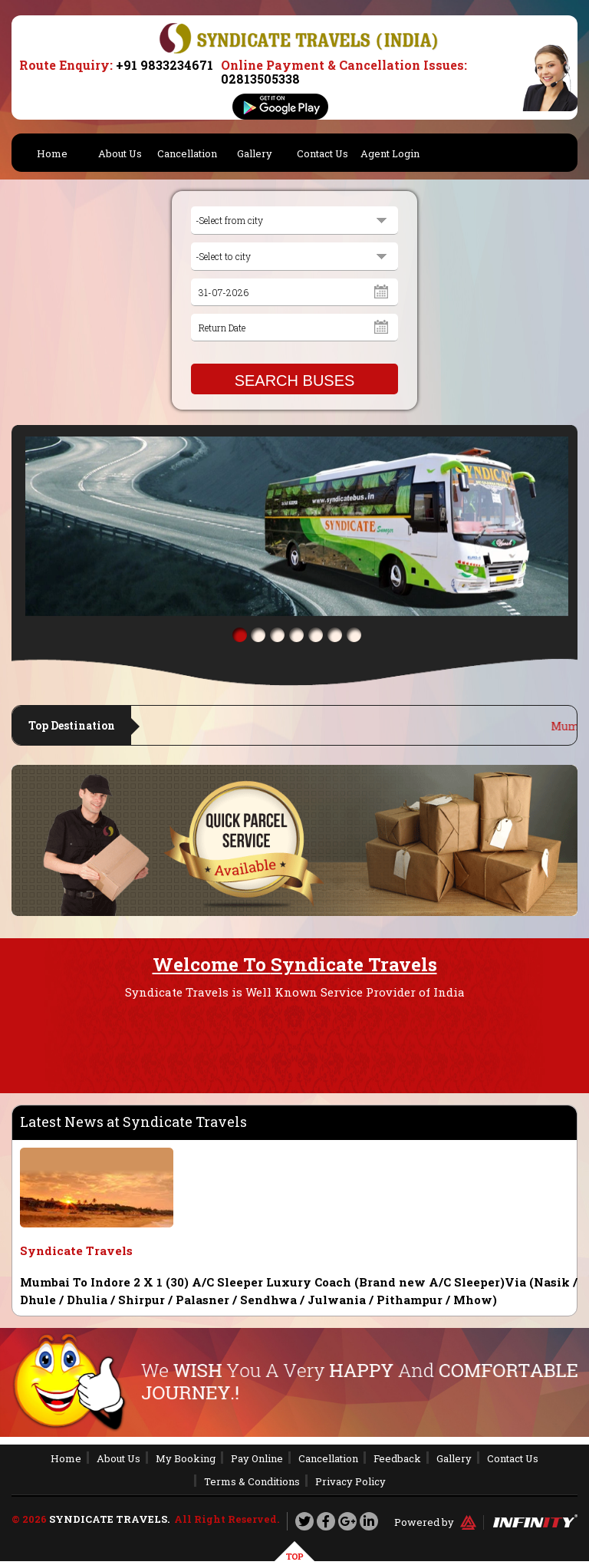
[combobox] (294, 220)
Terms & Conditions (252, 1481)
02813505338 (260, 79)
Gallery (254, 153)
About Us (120, 153)
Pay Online (257, 1458)
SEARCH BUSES (295, 380)
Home (52, 153)
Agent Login (390, 153)
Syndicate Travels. (109, 1519)
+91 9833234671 (164, 65)
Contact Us (322, 153)
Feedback (397, 1458)
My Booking (186, 1458)
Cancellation (187, 153)
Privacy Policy (350, 1481)
